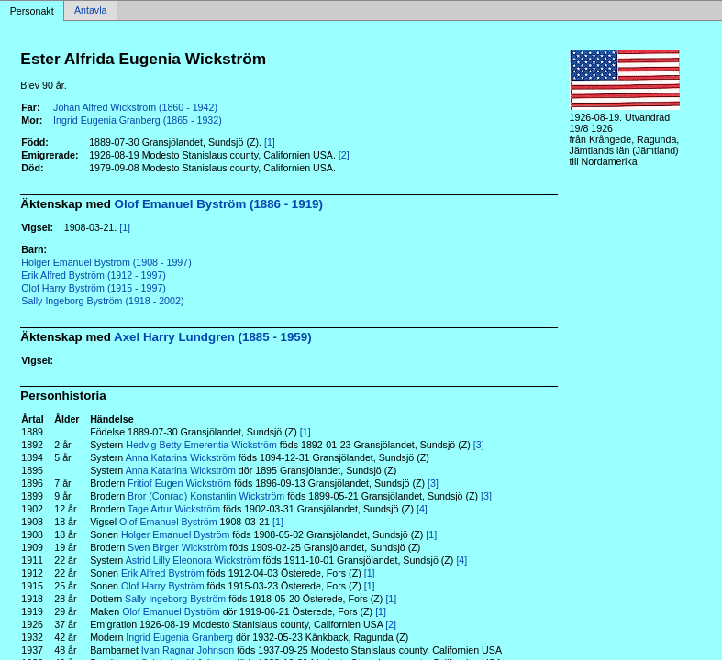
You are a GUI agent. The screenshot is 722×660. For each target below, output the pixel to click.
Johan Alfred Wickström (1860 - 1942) (135, 107)
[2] (344, 154)
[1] (269, 142)
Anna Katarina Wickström (181, 457)
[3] (478, 444)
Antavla (90, 11)
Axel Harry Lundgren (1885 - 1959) (213, 337)
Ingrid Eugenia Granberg (179, 637)
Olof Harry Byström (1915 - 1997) (93, 287)
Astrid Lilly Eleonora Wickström (193, 560)
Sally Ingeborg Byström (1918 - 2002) (102, 300)
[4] (422, 508)
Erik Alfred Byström (163, 572)
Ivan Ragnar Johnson (187, 649)
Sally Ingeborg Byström (175, 598)
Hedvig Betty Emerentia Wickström (201, 444)
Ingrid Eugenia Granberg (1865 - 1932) (137, 120)
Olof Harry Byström (163, 585)
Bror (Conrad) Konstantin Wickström (206, 495)
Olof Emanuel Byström (168, 521)
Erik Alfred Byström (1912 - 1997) (93, 275)
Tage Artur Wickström (174, 508)
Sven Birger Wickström (177, 547)
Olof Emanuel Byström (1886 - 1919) (219, 204)
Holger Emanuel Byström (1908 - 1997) (106, 262)
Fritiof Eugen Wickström (179, 483)
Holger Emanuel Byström (175, 534)
